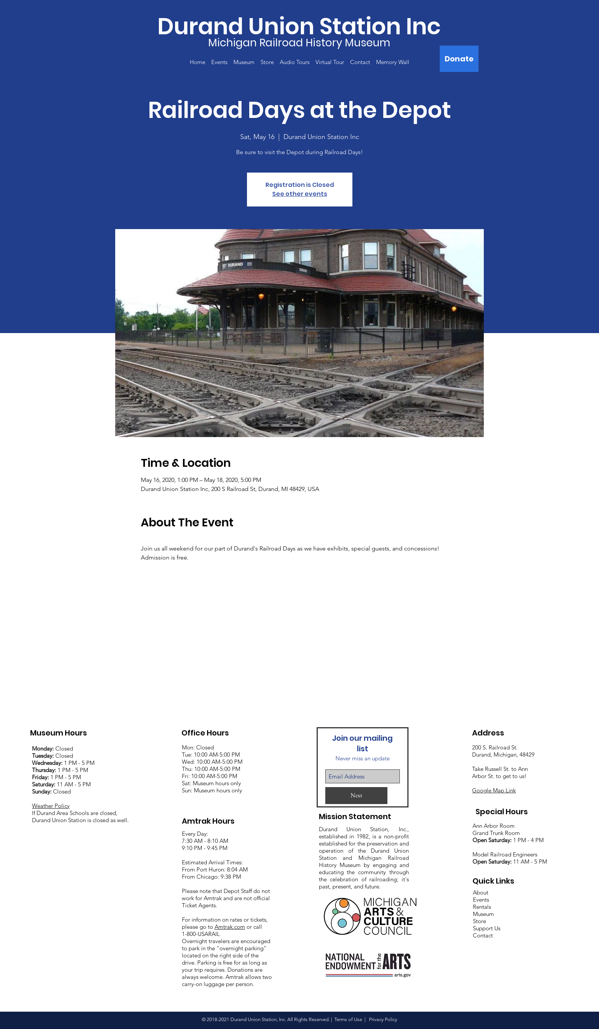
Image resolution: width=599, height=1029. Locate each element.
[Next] (356, 795)
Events (481, 899)
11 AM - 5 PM (61, 784)
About (480, 892)
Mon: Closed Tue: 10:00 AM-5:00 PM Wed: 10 (211, 754)
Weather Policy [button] (51, 805)
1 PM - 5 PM (79, 762)
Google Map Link (494, 790)
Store (479, 921)
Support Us (486, 928)
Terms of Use (348, 1019)
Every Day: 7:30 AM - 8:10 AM (205, 837)
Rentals (482, 906)
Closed (52, 748)
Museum (483, 913)
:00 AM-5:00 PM (222, 761)
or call (253, 926)
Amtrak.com (230, 926)
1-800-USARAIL (201, 933)
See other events (299, 194)
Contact (483, 935)
